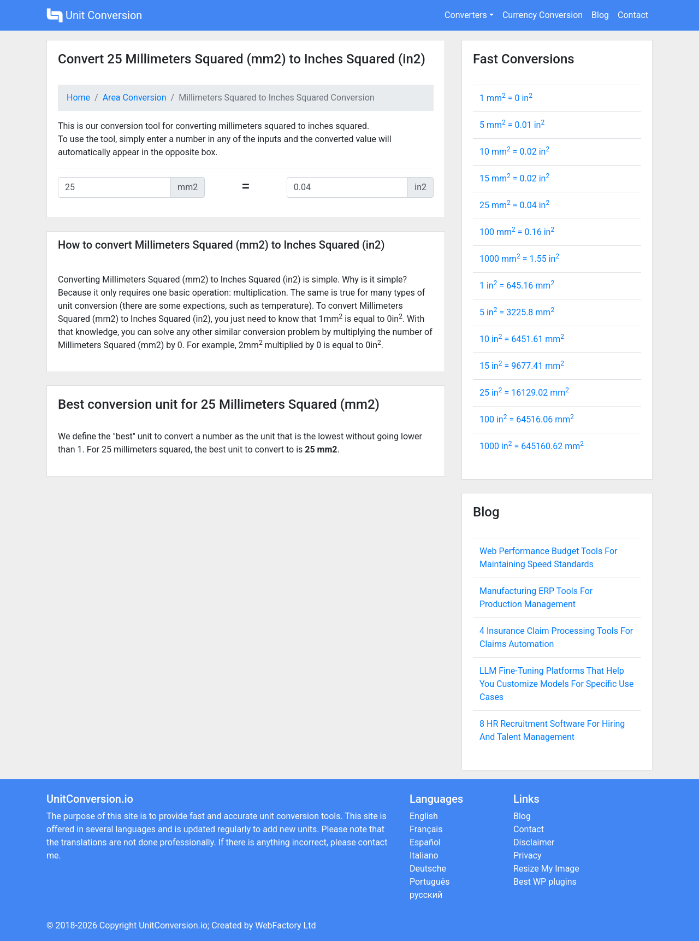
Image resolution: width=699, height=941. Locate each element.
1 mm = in (505, 98)
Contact (633, 15)
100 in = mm (526, 419)
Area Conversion (135, 97)
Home (78, 97)
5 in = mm (516, 312)
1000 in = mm (531, 446)
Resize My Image (546, 868)
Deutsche (428, 868)
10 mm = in (514, 151)
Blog (600, 15)
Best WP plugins (545, 882)
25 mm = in (514, 205)
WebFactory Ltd (285, 925)
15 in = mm (521, 366)
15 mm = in (514, 178)
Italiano (424, 855)
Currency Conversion (542, 15)
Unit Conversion (94, 15)
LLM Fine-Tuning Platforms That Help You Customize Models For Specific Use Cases (556, 684)
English (424, 816)
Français (426, 829)
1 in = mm (516, 285)
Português (430, 882)
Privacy (527, 855)
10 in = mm (521, 339)
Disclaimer (533, 842)
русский (426, 895)
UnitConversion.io (173, 925)
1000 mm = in (519, 259)
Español (425, 842)
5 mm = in (511, 125)
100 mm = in (516, 232)
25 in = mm (524, 392)
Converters (466, 15)
